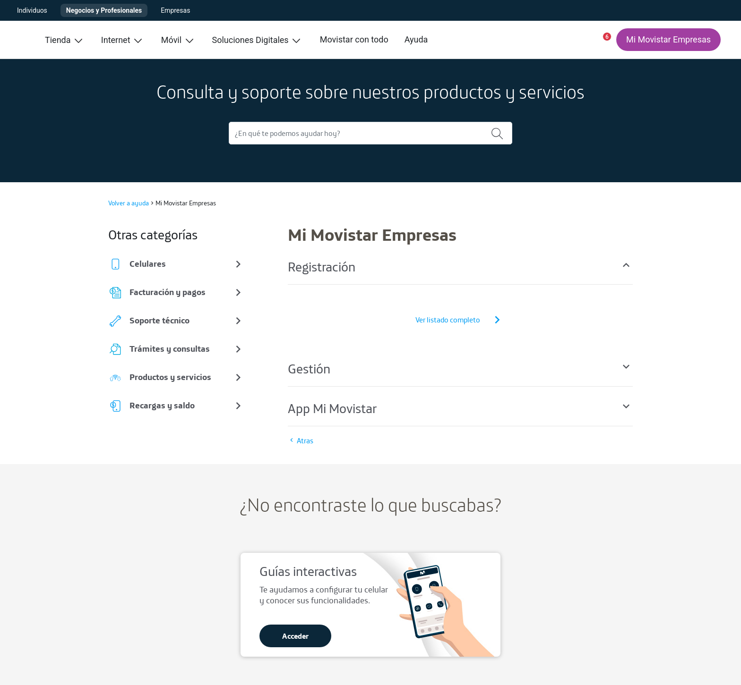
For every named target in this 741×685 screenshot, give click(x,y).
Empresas (175, 10)
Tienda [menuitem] (63, 40)
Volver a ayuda (128, 203)
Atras (300, 440)
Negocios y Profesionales (104, 10)
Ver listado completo (460, 319)
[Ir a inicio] (21, 39)
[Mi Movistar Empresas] (668, 39)
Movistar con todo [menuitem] (354, 39)
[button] (603, 39)
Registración (460, 266)
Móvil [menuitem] (177, 40)
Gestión (460, 368)
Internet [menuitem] (121, 40)
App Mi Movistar (460, 408)
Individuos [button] (32, 10)
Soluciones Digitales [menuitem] (256, 40)
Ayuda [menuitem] (416, 39)
